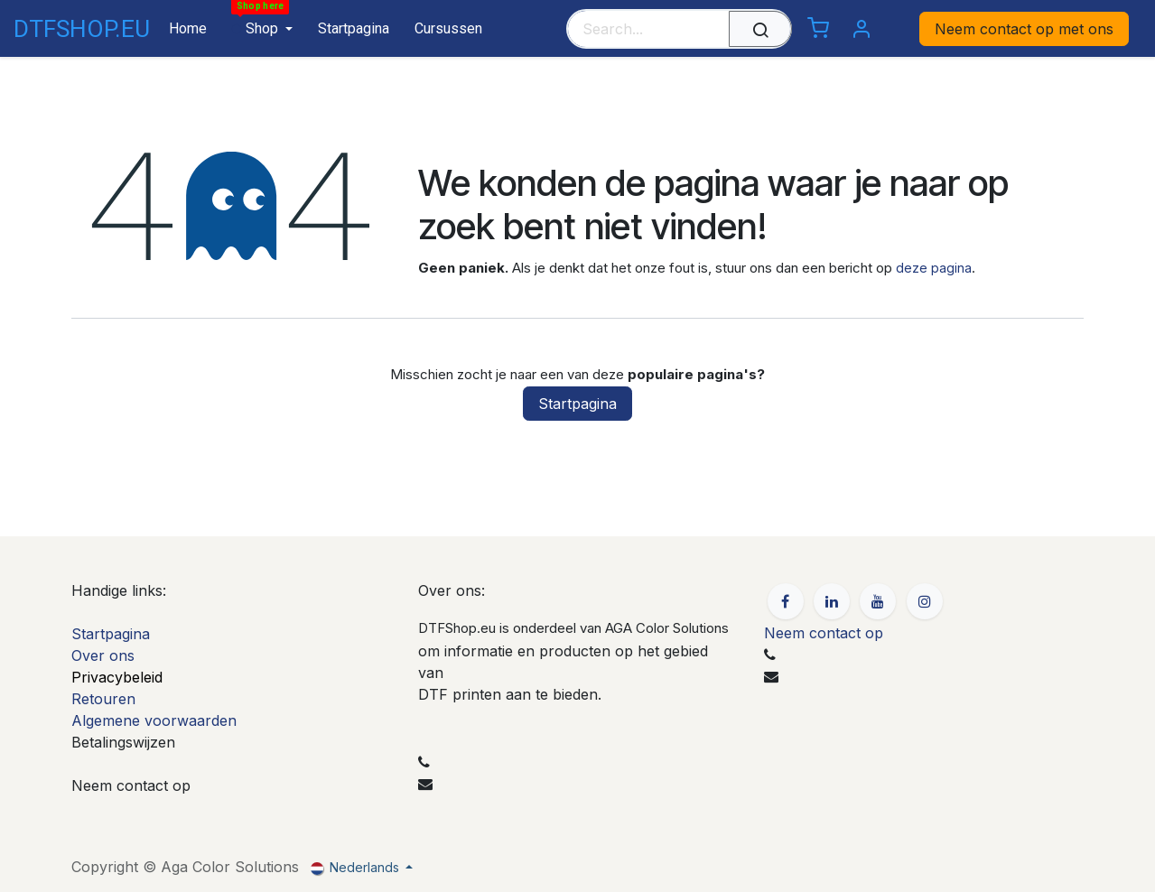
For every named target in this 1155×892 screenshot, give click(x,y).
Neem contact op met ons (1024, 29)
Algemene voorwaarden (154, 720)
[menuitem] (181, 28)
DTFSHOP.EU (65, 28)
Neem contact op (823, 633)
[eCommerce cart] (818, 29)
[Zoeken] (760, 29)
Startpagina (577, 404)
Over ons (103, 655)
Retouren (103, 699)
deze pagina (934, 267)
